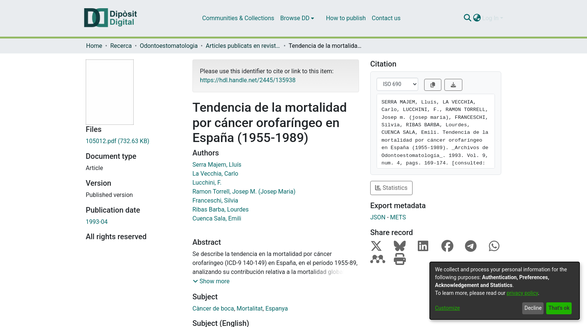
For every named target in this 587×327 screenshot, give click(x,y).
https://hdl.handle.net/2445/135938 (247, 80)
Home (94, 45)
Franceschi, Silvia (215, 200)
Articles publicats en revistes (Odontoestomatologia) (243, 45)
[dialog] (505, 291)
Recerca (121, 45)
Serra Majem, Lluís (216, 164)
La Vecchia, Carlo (215, 173)
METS (398, 217)
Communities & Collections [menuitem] (238, 18)
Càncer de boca (213, 308)
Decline (533, 308)
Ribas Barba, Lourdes (220, 209)
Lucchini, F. (207, 182)
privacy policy (522, 293)
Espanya (276, 308)
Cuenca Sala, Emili (216, 218)
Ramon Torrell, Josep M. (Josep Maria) (243, 191)
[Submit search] (467, 18)
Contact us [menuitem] (386, 18)
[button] (211, 281)
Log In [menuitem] (490, 18)
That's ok (558, 308)
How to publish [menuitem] (346, 18)
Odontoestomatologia (169, 45)
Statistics (391, 187)
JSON (378, 217)
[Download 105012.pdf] (133, 141)
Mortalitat (250, 308)
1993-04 (96, 221)
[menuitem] (297, 18)
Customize (447, 308)
